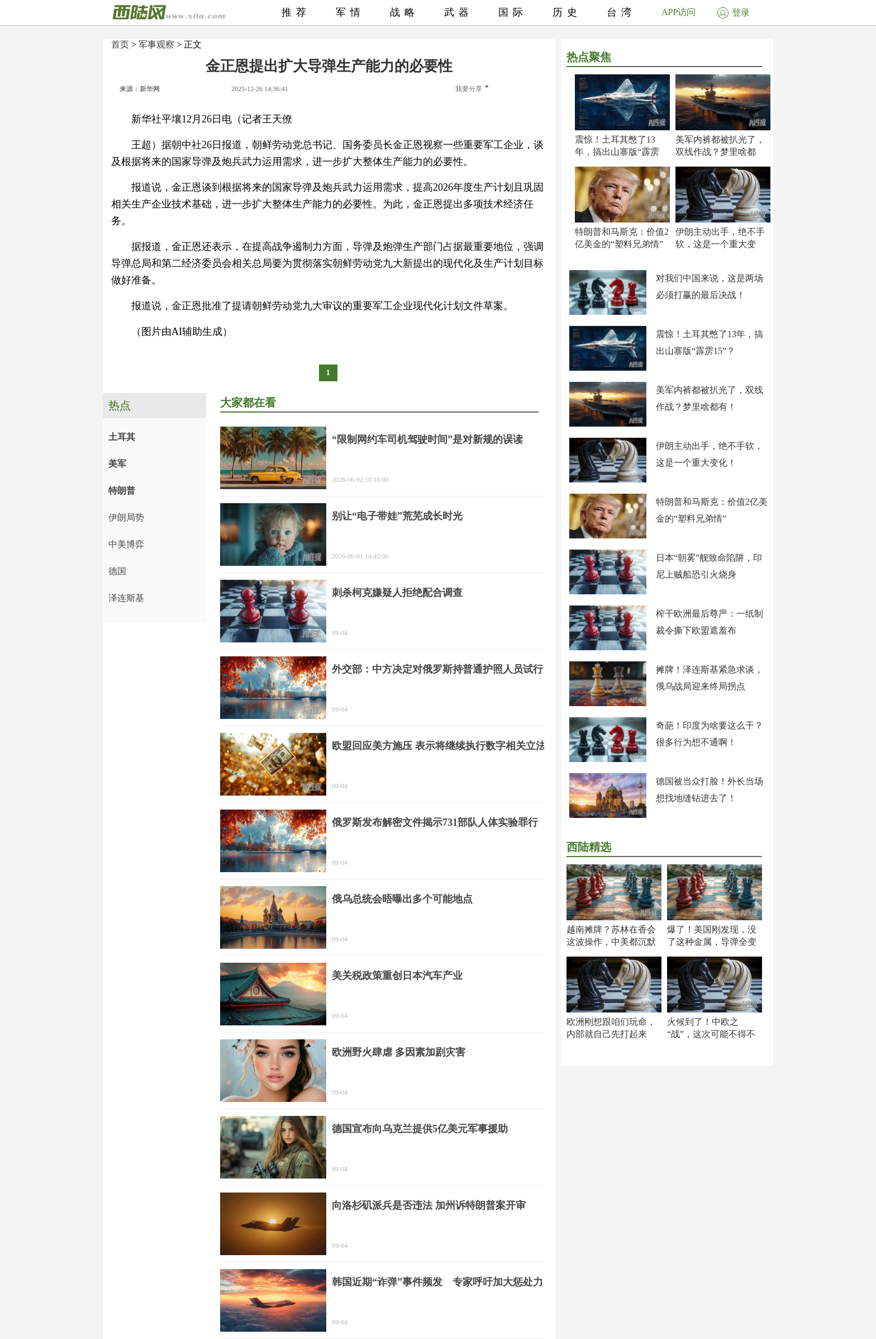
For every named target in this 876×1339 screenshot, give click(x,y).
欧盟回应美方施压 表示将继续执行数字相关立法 (439, 745)
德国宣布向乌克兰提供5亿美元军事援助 (420, 1128)
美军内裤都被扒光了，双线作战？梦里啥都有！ (720, 152)
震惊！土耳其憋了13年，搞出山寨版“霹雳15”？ (617, 152)
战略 (404, 12)
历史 (567, 12)
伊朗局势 (126, 517)
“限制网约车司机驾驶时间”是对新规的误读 (427, 439)
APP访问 (678, 12)
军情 (350, 12)
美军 (117, 464)
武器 (458, 12)
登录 (733, 12)
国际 (512, 12)
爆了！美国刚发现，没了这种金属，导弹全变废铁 (711, 942)
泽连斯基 (126, 598)
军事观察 (156, 44)
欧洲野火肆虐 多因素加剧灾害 (398, 1052)
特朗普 (121, 490)
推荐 (296, 12)
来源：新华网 (140, 89)
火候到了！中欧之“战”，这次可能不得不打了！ (711, 1034)
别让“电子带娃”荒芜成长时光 (397, 516)
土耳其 (121, 437)
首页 (120, 44)
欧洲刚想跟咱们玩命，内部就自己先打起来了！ (611, 1034)
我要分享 (471, 89)
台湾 (621, 12)
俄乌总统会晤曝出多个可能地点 (402, 899)
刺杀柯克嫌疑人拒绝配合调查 (397, 592)
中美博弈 (126, 544)
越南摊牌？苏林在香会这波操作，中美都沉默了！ (611, 942)
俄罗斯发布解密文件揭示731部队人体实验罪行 (435, 822)
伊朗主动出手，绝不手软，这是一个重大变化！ (720, 244)
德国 (117, 571)
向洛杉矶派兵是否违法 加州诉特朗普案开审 (429, 1205)
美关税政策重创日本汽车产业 (397, 975)
